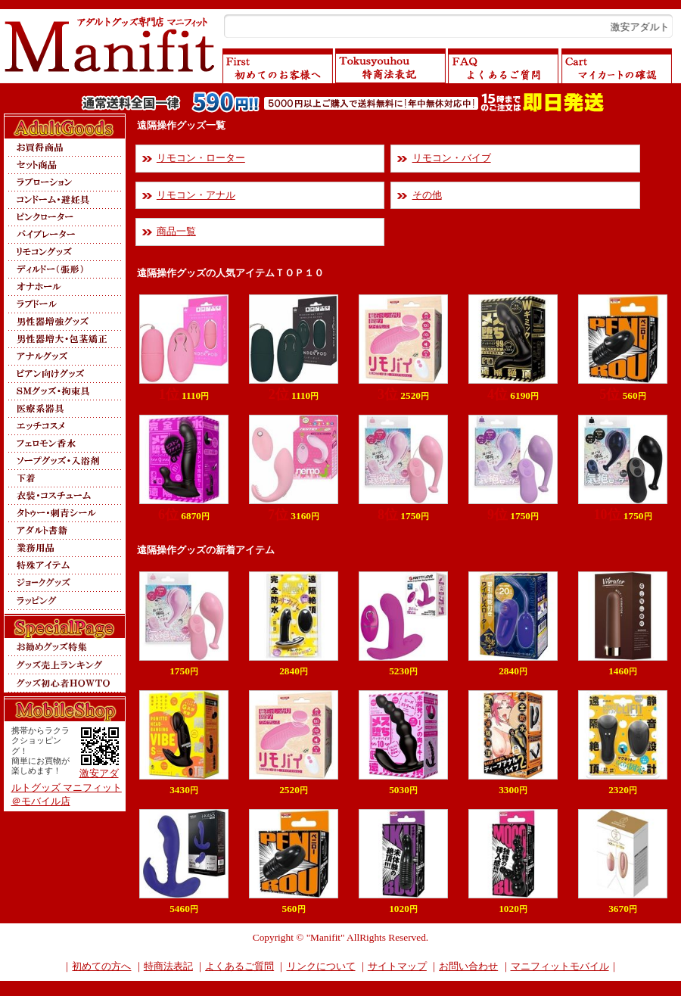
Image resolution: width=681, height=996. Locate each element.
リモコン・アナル (196, 195)
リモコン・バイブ (451, 157)
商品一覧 (176, 231)
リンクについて (321, 966)
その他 (427, 195)
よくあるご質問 (239, 966)
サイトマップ (397, 966)
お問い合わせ (468, 966)
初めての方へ (101, 966)
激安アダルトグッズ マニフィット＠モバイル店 (66, 787)
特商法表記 (168, 966)
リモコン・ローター (201, 157)
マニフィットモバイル (560, 966)
